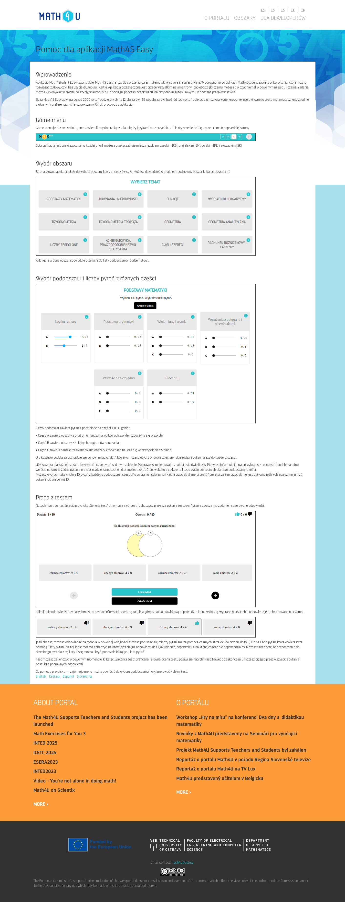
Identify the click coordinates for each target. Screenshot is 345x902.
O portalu (216, 17)
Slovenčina (84, 676)
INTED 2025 (45, 743)
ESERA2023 (45, 762)
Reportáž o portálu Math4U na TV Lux (215, 769)
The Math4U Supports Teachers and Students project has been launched (100, 720)
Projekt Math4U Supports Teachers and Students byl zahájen (241, 750)
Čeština (54, 676)
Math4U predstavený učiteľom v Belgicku (219, 778)
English (41, 676)
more (39, 804)
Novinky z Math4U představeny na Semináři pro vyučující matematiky (236, 737)
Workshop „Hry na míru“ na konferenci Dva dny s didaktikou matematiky (240, 720)
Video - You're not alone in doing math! (74, 781)
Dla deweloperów (283, 17)
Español (68, 676)
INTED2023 (44, 771)
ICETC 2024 (44, 752)
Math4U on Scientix (54, 790)
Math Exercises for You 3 (59, 734)
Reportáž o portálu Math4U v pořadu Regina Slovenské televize (243, 759)
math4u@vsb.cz (182, 862)
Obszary (245, 17)
